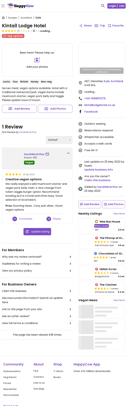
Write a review (101, 226)
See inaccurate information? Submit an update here (37, 300)
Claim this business (37, 291)
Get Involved (11, 395)
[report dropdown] (68, 153)
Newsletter (10, 389)
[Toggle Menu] (3, 6)
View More (119, 213)
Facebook (91, 112)
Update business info (98, 170)
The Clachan (108, 285)
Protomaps (96, 69)
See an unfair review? (37, 316)
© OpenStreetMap (112, 69)
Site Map (38, 388)
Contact (38, 377)
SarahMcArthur (28, 132)
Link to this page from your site (37, 309)
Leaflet (86, 69)
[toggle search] (103, 5)
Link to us (39, 382)
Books (57, 377)
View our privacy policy (37, 271)
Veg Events (10, 377)
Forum (7, 383)
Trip (99, 26)
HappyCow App (87, 364)
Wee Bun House (110, 222)
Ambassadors (12, 371)
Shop (57, 364)
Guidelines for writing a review (37, 264)
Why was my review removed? (37, 257)
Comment (22, 219)
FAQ (35, 371)
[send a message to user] (48, 154)
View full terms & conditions (37, 323)
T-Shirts (58, 371)
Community (13, 364)
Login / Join (116, 6)
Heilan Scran (108, 269)
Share (53, 219)
